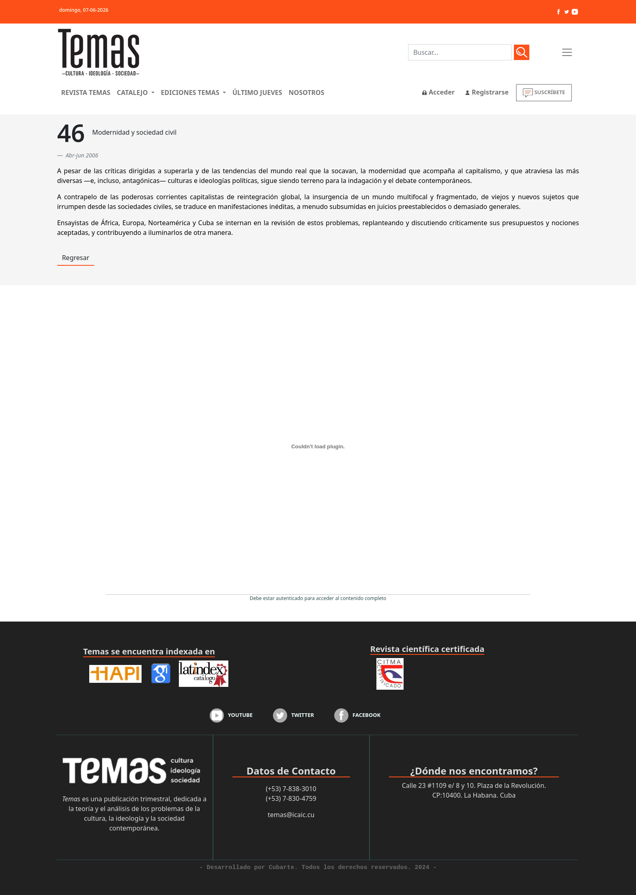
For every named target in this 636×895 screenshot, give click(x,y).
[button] (135, 92)
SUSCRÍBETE (544, 92)
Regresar (75, 257)
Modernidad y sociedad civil (134, 132)
